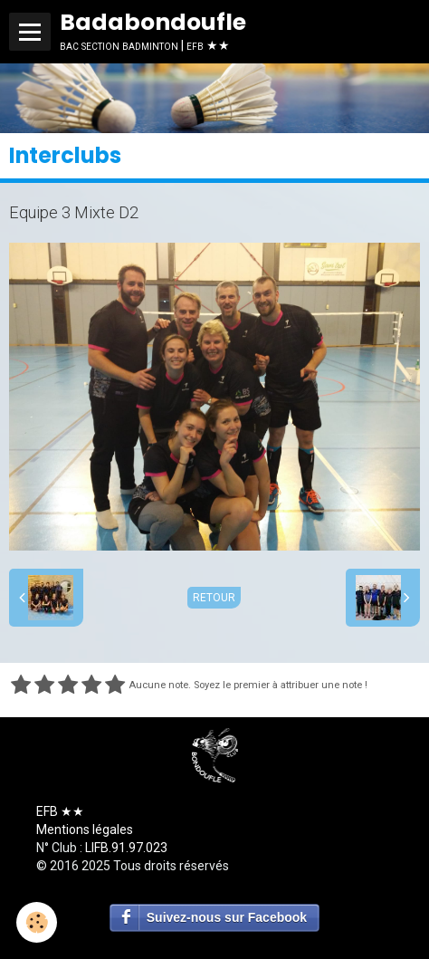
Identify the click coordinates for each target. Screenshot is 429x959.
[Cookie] (36, 922)
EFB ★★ (60, 811)
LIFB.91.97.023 (126, 847)
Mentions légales (84, 829)
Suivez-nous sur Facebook (227, 917)
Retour (214, 597)
